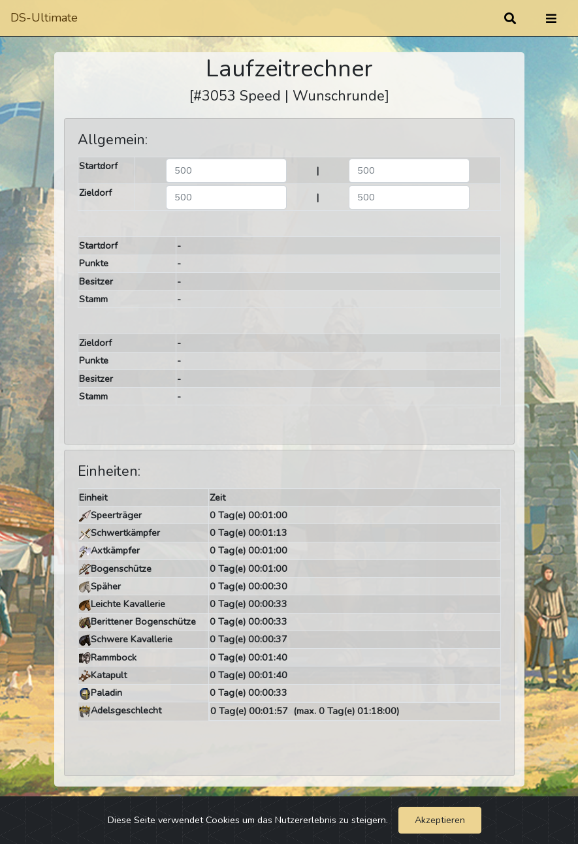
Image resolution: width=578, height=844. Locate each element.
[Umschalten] (551, 18)
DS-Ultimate (44, 17)
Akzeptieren (440, 819)
